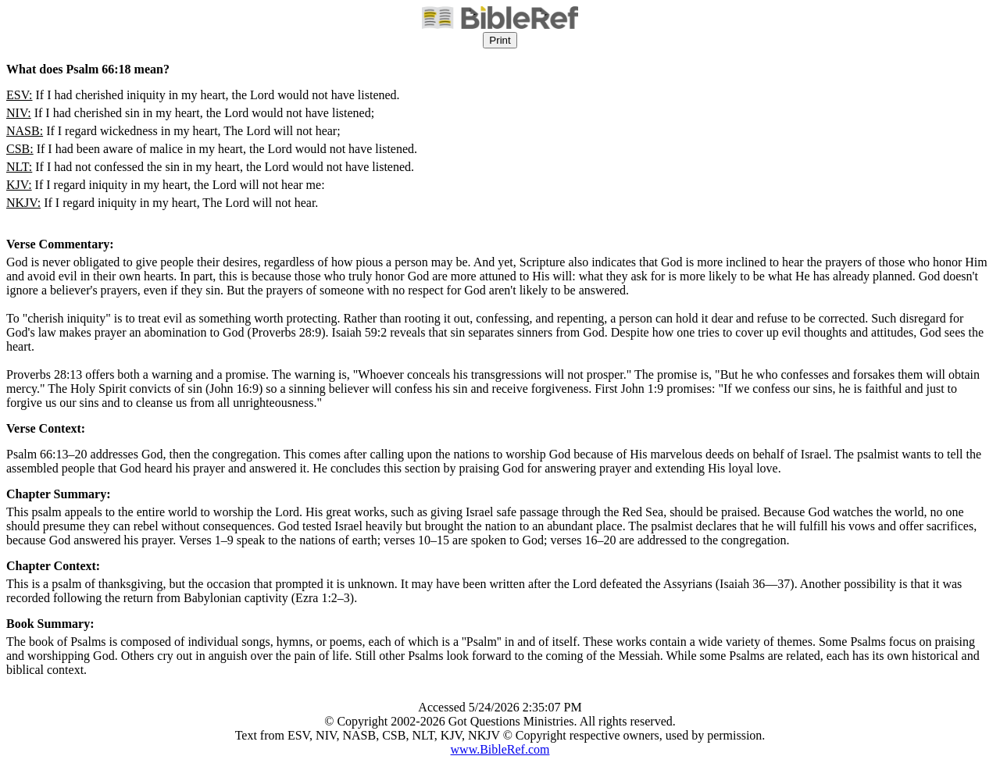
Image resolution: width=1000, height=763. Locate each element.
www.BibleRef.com (500, 749)
